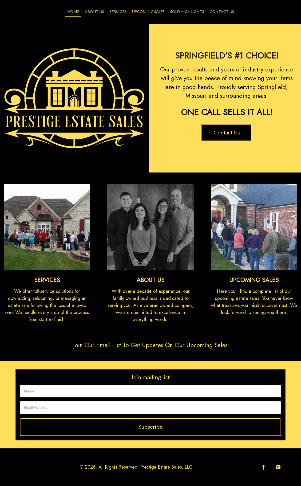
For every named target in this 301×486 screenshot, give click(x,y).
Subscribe (150, 427)
